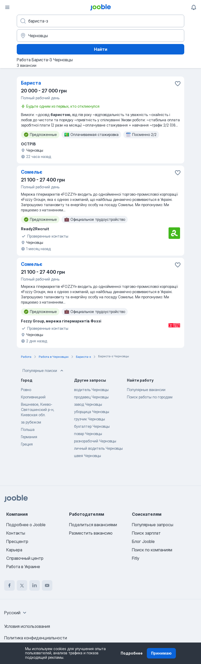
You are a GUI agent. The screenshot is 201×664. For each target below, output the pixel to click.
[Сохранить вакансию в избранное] (178, 83)
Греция (27, 444)
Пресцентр (17, 541)
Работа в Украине (23, 566)
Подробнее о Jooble (26, 524)
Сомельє (31, 172)
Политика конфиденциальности (35, 637)
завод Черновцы (88, 404)
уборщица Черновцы (91, 411)
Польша (28, 429)
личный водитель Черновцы (98, 448)
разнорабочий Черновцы (95, 441)
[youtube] (47, 585)
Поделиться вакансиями (93, 524)
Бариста (31, 83)
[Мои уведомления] (193, 7)
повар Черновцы (88, 433)
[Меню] (7, 7)
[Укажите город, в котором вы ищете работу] (100, 35)
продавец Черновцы (91, 397)
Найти (100, 49)
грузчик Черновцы (89, 419)
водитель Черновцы (91, 389)
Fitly (135, 558)
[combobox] (16, 612)
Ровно (26, 389)
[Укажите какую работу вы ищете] (100, 21)
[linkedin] (34, 585)
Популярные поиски (43, 370)
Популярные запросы (152, 524)
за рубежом (31, 422)
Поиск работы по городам (149, 397)
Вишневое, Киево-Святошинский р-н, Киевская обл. (37, 409)
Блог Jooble (143, 541)
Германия (29, 437)
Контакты (15, 533)
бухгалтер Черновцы (92, 426)
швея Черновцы (87, 455)
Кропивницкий (33, 397)
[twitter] (22, 585)
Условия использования (27, 626)
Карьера (14, 549)
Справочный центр (24, 558)
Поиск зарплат (146, 533)
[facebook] (9, 585)
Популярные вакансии (146, 389)
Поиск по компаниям (152, 549)
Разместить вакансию (91, 533)
